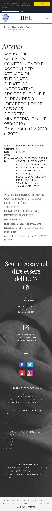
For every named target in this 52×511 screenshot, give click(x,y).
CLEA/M (10, 435)
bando (8, 239)
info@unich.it (28, 335)
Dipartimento (17, 27)
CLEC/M (10, 441)
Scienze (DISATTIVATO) (18, 471)
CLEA (8, 416)
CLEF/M (10, 445)
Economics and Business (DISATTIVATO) (26, 467)
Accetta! (42, 4)
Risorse (28, 27)
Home (6, 27)
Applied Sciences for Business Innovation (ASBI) (26, 476)
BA (7, 413)
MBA (8, 448)
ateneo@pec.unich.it (28, 338)
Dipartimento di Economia (30, 145)
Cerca (22, 11)
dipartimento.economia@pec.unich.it (29, 402)
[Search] (10, 11)
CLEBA (9, 438)
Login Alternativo (26, 506)
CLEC (8, 420)
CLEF (8, 423)
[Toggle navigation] (47, 11)
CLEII (8, 426)
